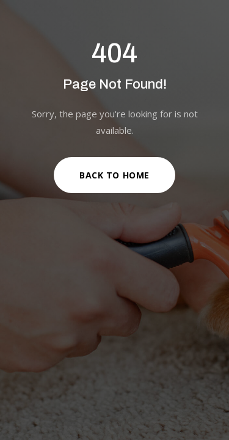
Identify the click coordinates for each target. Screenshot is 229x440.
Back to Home (114, 175)
